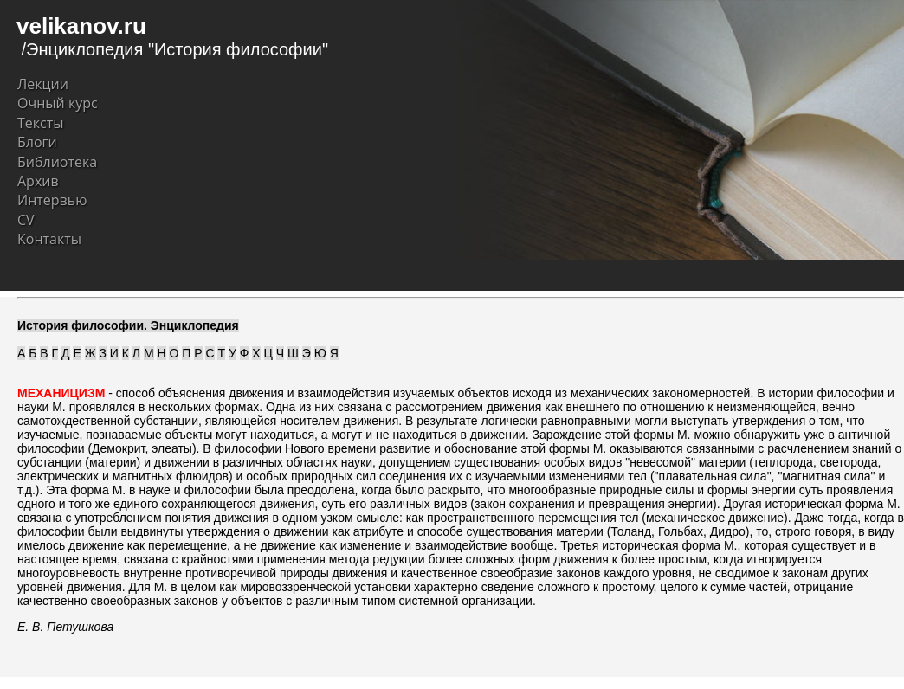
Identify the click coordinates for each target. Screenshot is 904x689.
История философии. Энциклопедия (128, 325)
